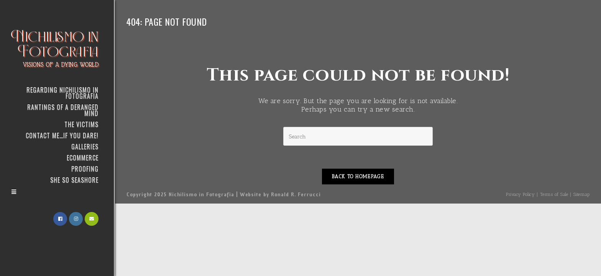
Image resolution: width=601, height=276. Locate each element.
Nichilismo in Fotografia (55, 47)
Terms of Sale (554, 194)
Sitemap (581, 194)
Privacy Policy (520, 194)
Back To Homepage (358, 176)
